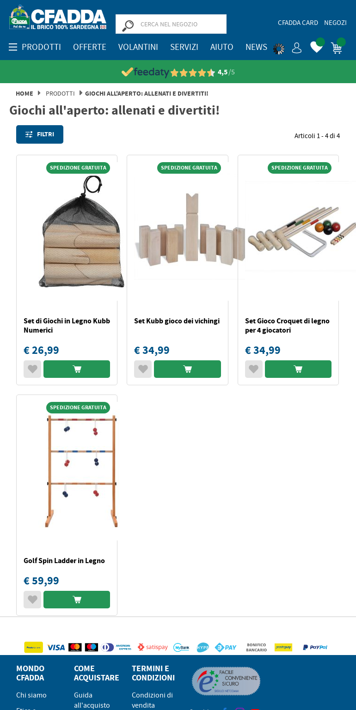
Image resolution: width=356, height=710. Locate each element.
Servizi (184, 47)
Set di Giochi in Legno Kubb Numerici (67, 325)
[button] (287, 46)
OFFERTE (89, 47)
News (256, 47)
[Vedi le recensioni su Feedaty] (178, 72)
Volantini (138, 47)
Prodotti (60, 93)
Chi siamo (31, 695)
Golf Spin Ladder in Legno (64, 560)
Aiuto (221, 47)
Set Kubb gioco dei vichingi (177, 321)
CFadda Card (298, 22)
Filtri (39, 134)
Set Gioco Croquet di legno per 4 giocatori (287, 325)
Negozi (335, 22)
